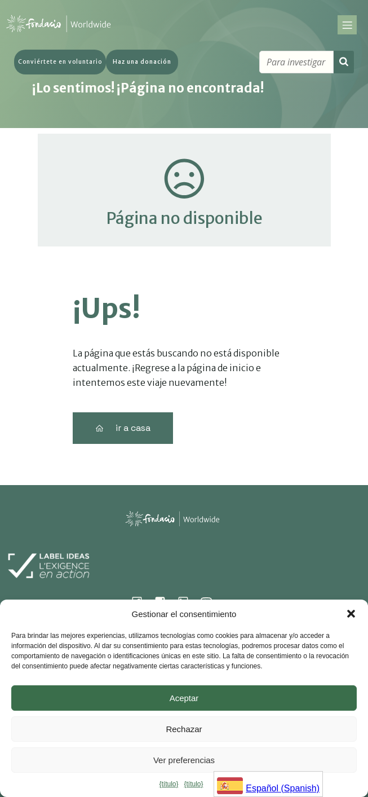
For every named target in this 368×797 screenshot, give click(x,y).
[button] (351, 613)
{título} (168, 784)
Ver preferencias (184, 760)
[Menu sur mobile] (347, 26)
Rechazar (184, 729)
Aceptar (184, 698)
